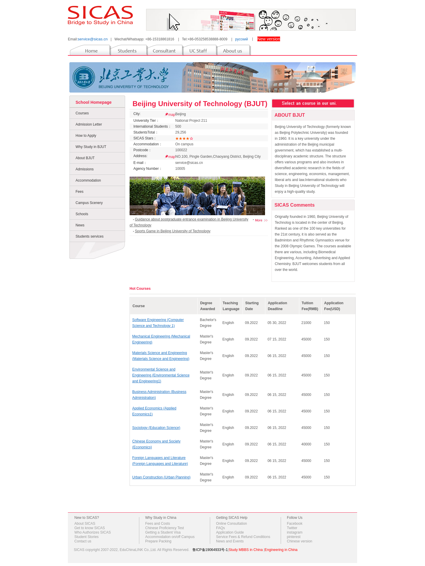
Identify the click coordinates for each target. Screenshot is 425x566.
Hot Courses (140, 289)
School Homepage (94, 102)
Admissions (85, 169)
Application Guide (230, 532)
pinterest (293, 537)
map (171, 115)
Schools (82, 214)
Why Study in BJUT (91, 147)
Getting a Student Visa (163, 532)
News (80, 225)
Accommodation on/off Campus (169, 537)
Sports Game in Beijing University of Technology (172, 231)
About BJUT (85, 158)
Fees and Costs (157, 523)
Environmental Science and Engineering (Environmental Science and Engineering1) (160, 375)
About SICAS (84, 523)
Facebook (295, 523)
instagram (295, 532)
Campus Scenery (89, 203)
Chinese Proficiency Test (164, 528)
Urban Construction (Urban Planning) (161, 477)
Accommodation (88, 180)
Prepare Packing (158, 541)
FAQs (220, 528)
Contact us (82, 541)
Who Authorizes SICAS (92, 532)
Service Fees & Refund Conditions (243, 537)
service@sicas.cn (92, 39)
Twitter (292, 528)
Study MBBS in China (246, 550)
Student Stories (86, 537)
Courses (82, 113)
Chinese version (299, 541)
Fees (80, 192)
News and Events (229, 541)
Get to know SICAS (89, 528)
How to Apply (86, 136)
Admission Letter (89, 124)
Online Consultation (231, 523)
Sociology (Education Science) (156, 428)
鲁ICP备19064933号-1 (210, 550)
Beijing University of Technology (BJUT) (200, 104)
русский (241, 39)
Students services (90, 236)
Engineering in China (281, 550)
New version (268, 39)
